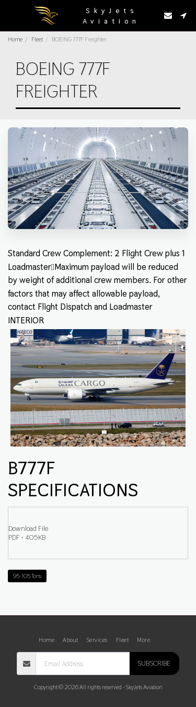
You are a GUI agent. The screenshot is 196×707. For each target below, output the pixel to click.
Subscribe (153, 663)
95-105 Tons (27, 576)
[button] (11, 15)
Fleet (37, 39)
